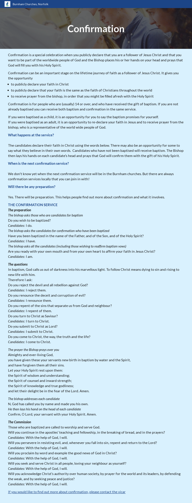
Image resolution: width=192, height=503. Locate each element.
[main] (96, 28)
